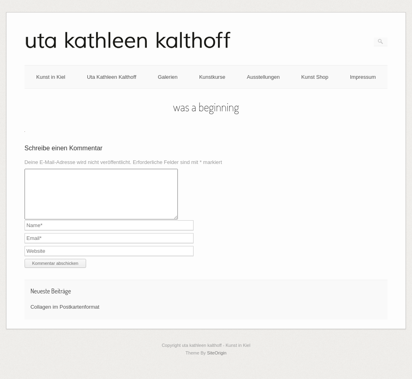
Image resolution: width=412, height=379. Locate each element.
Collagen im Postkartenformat (65, 316)
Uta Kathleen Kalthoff (111, 77)
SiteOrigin (217, 362)
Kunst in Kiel (50, 77)
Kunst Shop (314, 77)
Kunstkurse (212, 77)
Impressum (363, 77)
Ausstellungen (263, 77)
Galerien (167, 77)
